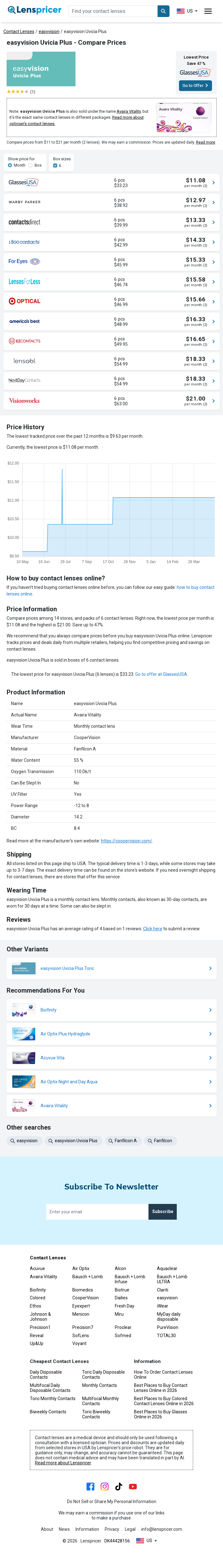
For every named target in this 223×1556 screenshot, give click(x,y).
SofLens (80, 1335)
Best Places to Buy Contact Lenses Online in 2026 (160, 1388)
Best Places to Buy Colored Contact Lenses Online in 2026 (164, 1401)
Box (38, 165)
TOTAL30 (166, 1335)
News (64, 1529)
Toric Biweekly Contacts (96, 1414)
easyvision (49, 31)
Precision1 (40, 1327)
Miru (119, 1314)
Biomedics (82, 1289)
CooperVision (85, 1297)
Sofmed (123, 1335)
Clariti (162, 1289)
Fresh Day (124, 1305)
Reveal (36, 1335)
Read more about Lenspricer (63, 1462)
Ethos (35, 1305)
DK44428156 (117, 1540)
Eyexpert (81, 1305)
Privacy (112, 1529)
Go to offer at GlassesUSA (161, 674)
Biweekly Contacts (48, 1411)
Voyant (79, 1343)
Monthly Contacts (99, 1385)
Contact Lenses (18, 31)
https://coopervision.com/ (126, 840)
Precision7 (82, 1327)
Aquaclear (167, 1268)
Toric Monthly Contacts (52, 1398)
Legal (130, 1529)
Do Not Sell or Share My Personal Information (111, 1501)
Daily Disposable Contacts (46, 1375)
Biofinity (38, 1289)
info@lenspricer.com (161, 1529)
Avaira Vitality (129, 111)
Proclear (123, 1327)
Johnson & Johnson (40, 1317)
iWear (162, 1305)
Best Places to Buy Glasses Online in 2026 (160, 1414)
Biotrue (122, 1289)
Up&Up (36, 1343)
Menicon (80, 1314)
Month (19, 165)
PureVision (167, 1327)
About (47, 1529)
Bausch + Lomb (87, 1276)
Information (87, 1529)
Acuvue (37, 1268)
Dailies (121, 1297)
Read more (205, 142)
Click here (152, 928)
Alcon (120, 1268)
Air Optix (80, 1268)
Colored (37, 1297)
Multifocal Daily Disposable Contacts (50, 1388)
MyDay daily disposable (169, 1317)
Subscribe (162, 1211)
